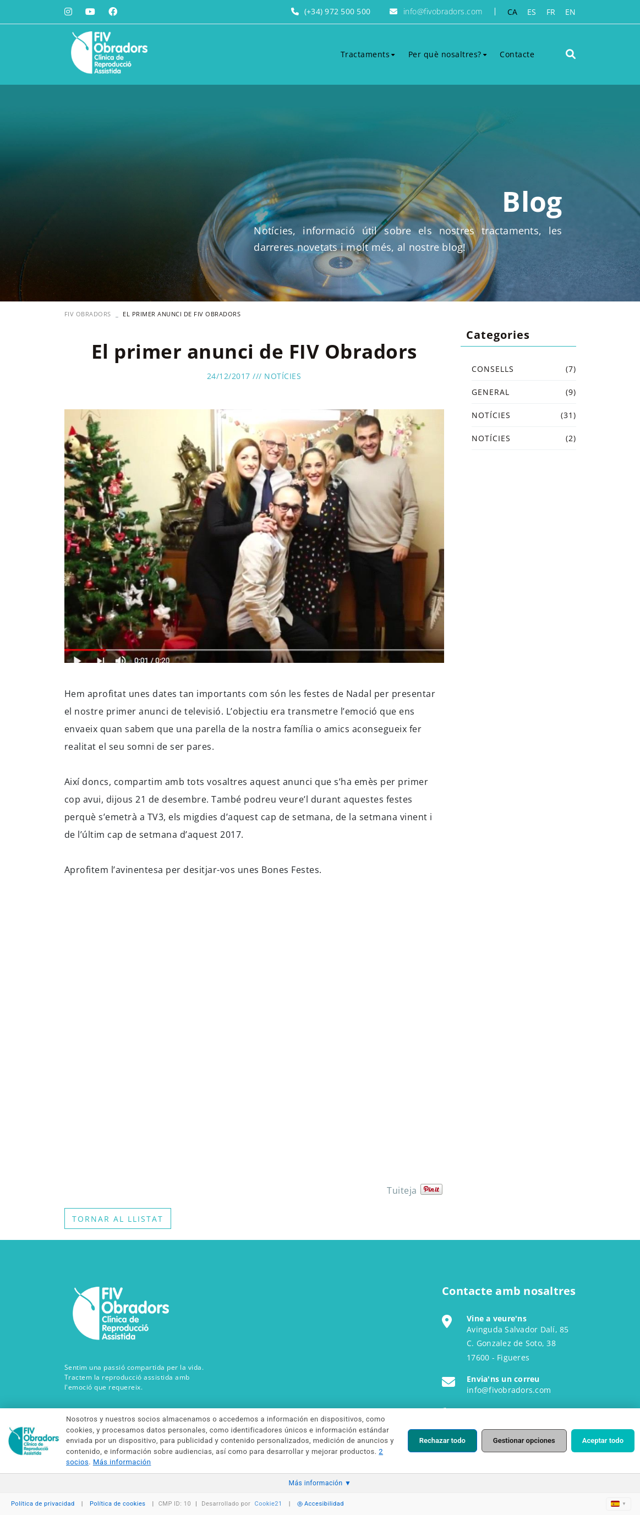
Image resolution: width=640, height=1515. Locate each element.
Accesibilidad (320, 1503)
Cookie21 (268, 1503)
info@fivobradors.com (443, 11)
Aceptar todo (602, 1440)
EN (570, 12)
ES (532, 12)
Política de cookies (118, 1503)
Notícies (282, 376)
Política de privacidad (43, 1503)
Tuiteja (402, 1190)
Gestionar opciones (524, 1440)
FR (551, 12)
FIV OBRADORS (87, 314)
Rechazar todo (442, 1440)
